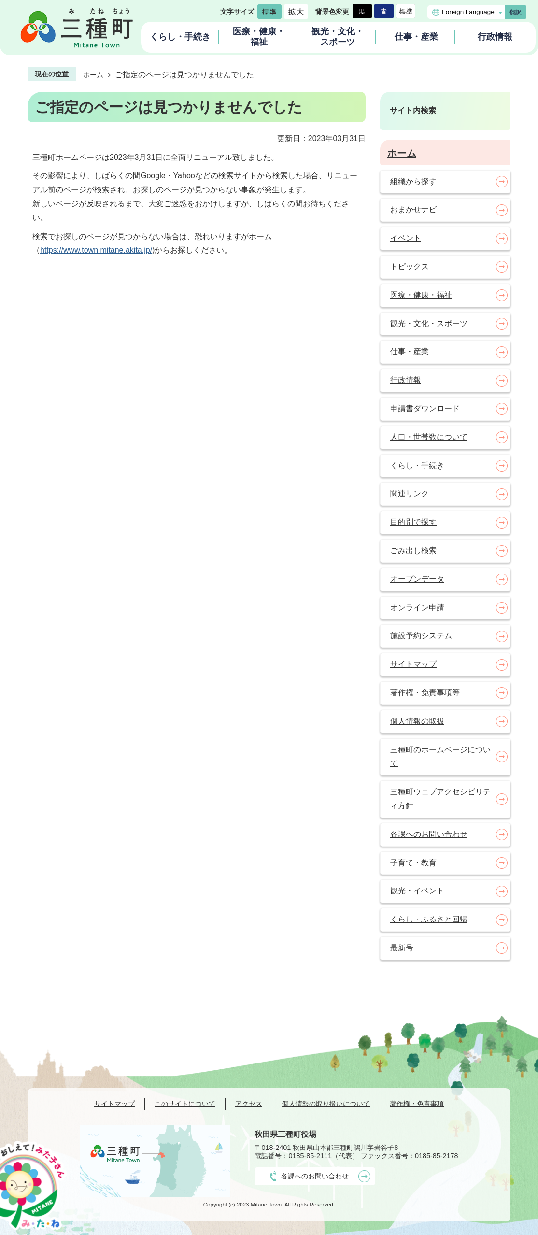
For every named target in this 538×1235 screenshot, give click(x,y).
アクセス (248, 1103)
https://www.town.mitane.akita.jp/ (96, 250)
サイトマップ (114, 1103)
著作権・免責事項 (417, 1103)
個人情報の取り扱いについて (326, 1103)
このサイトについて (185, 1103)
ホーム (93, 75)
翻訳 (515, 12)
